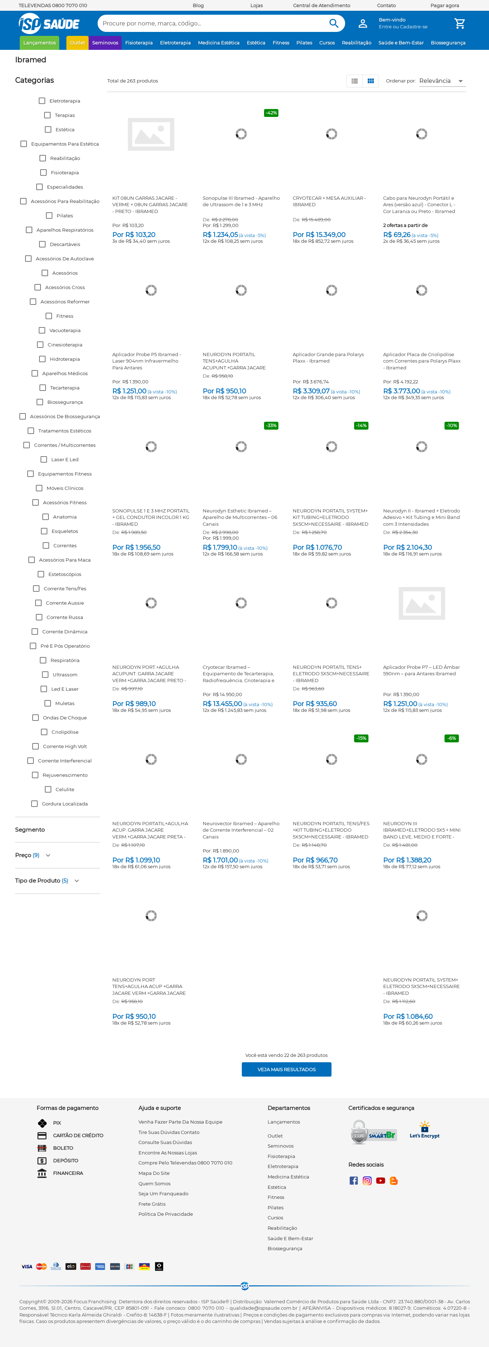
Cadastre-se (414, 26)
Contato (386, 5)
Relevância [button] (435, 80)
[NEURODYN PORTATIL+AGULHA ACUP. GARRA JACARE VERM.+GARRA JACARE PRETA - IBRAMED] (151, 759)
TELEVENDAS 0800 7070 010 (53, 5)
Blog (198, 5)
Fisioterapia (139, 43)
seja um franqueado (163, 1193)
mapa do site (154, 1173)
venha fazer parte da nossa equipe (180, 1122)
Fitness (281, 43)
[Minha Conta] (362, 23)
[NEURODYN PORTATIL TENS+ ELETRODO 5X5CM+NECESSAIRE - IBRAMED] (332, 603)
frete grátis (151, 1204)
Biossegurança (448, 43)
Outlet (77, 43)
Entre (385, 26)
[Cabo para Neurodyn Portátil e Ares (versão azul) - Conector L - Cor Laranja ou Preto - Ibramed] (422, 134)
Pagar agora (445, 5)
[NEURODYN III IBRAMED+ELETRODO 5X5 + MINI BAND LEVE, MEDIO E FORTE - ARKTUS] (422, 759)
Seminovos (105, 43)
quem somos (154, 1183)
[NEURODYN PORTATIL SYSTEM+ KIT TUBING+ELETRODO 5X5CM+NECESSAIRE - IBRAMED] (332, 447)
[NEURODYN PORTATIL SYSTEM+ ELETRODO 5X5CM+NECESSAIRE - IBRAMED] (422, 916)
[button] (57, 101)
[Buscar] (334, 23)
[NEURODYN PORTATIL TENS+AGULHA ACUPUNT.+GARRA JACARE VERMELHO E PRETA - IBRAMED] (241, 290)
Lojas (256, 5)
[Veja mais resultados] (287, 1069)
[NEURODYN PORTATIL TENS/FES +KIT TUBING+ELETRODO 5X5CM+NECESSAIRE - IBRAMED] (332, 759)
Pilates (304, 43)
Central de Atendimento (321, 5)
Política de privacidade (165, 1214)
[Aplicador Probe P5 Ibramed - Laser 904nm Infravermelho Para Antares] (151, 290)
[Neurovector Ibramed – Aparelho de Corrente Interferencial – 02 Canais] (241, 759)
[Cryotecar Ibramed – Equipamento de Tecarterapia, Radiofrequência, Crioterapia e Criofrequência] (241, 603)
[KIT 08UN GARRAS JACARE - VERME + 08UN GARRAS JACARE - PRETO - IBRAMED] (151, 134)
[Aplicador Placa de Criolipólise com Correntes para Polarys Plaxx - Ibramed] (422, 290)
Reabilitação (356, 43)
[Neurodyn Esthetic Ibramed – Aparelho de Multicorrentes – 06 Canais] (241, 447)
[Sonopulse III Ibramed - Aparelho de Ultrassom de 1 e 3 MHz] (241, 134)
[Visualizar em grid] (370, 81)
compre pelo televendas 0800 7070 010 (185, 1163)
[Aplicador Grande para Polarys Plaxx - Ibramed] (332, 290)
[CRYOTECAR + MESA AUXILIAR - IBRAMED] (332, 134)
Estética (256, 43)
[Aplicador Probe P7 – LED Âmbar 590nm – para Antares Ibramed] (422, 603)
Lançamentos (39, 43)
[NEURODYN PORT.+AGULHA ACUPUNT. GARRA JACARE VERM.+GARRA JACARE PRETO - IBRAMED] (151, 603)
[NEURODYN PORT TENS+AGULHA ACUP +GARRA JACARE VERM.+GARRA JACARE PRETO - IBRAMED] (151, 916)
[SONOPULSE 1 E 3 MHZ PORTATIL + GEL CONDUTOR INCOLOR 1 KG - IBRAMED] (151, 447)
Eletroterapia (175, 43)
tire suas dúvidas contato (168, 1132)
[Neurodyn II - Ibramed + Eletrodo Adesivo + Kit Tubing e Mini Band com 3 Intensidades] (422, 447)
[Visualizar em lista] (354, 81)
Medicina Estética (219, 43)
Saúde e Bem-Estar (401, 43)
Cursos (327, 43)
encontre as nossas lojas (167, 1152)
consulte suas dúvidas (165, 1142)
